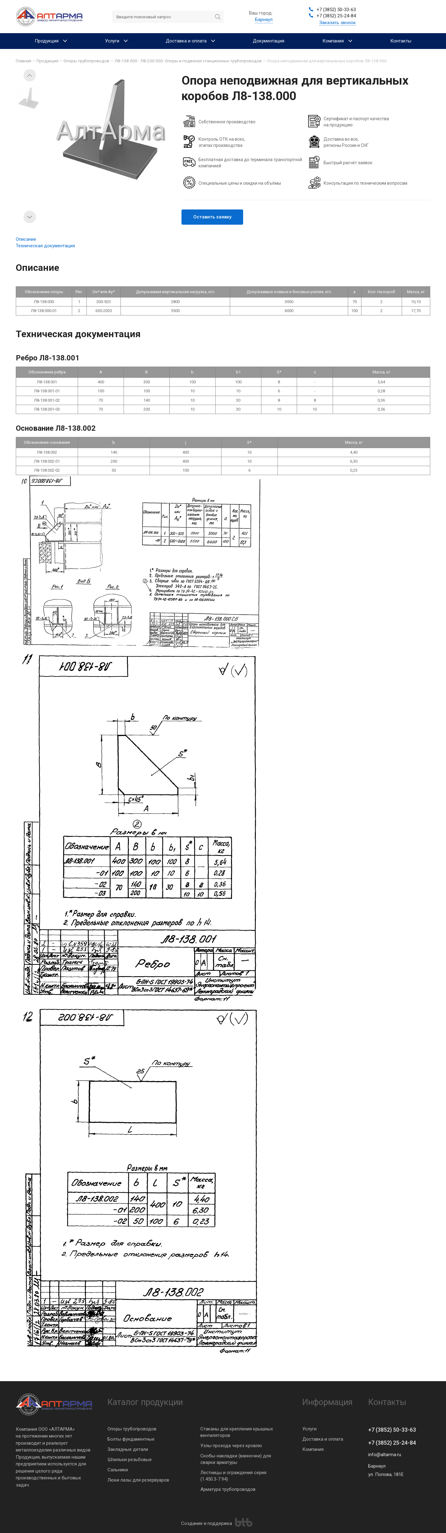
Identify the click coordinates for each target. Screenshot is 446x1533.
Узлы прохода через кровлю (231, 1445)
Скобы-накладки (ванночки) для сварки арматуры (235, 1459)
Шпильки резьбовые (129, 1459)
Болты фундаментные (131, 1439)
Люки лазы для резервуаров (138, 1480)
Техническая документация (45, 246)
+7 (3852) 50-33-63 (392, 1429)
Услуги (309, 1429)
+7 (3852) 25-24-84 (392, 1442)
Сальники (117, 1470)
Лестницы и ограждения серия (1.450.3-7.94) (233, 1476)
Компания (313, 1449)
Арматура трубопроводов (228, 1489)
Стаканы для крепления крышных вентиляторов (236, 1432)
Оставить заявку (212, 217)
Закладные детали (127, 1449)
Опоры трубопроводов (131, 1429)
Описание (26, 239)
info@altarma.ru (384, 1454)
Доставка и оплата (322, 1439)
